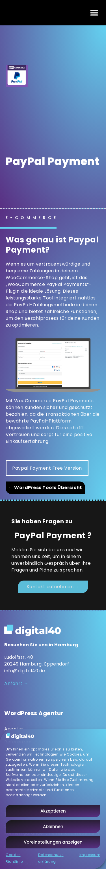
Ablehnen (53, 826)
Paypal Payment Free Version (47, 468)
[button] (94, 12)
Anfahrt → (16, 683)
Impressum (90, 854)
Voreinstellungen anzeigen (53, 842)
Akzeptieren (53, 811)
